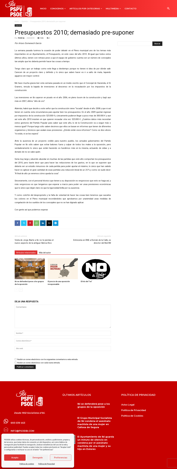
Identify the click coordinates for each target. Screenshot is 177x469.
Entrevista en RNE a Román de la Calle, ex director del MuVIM (92, 241)
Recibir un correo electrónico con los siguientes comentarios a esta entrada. (47, 359)
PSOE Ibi (21, 38)
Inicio (17, 21)
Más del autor (45, 253)
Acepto (14, 457)
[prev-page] (16, 289)
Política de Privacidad (46, 464)
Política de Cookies (132, 416)
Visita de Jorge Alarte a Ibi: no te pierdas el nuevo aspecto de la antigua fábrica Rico (34, 241)
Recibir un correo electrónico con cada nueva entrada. (38, 363)
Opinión (24, 21)
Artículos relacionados (26, 253)
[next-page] (21, 289)
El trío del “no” (86, 281)
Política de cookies (26, 464)
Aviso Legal (127, 404)
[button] (168, 8)
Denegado (38, 457)
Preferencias (60, 457)
